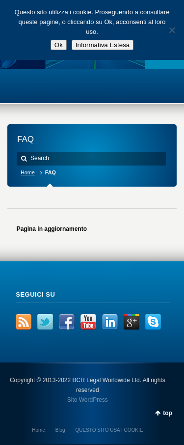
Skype (153, 322)
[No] (172, 30)
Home (28, 172)
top (167, 413)
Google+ (131, 322)
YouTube (88, 322)
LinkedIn (110, 322)
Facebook (67, 322)
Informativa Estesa (103, 45)
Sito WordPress (87, 399)
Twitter (45, 322)
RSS (23, 322)
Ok (58, 45)
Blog (60, 430)
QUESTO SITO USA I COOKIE (109, 430)
